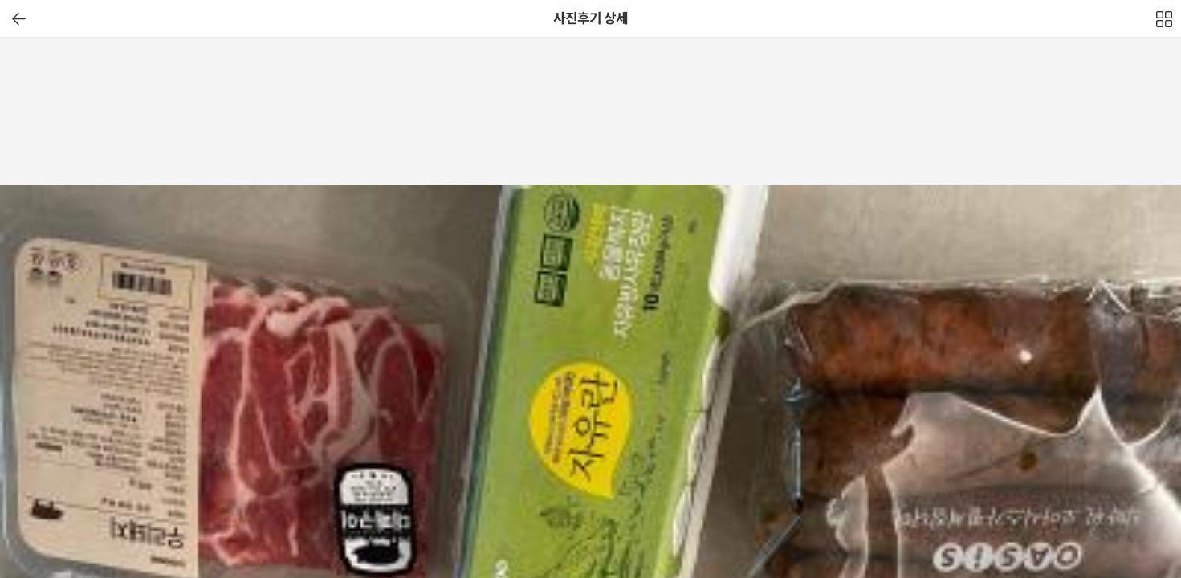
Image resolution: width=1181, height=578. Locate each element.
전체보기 (1165, 23)
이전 (19, 19)
